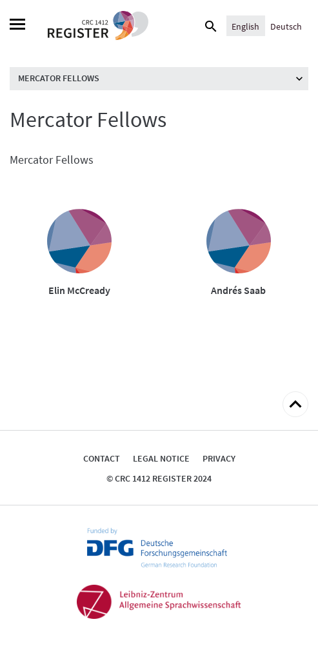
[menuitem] (245, 25)
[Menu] (17, 26)
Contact (101, 458)
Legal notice (161, 458)
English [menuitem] (245, 26)
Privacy (219, 458)
